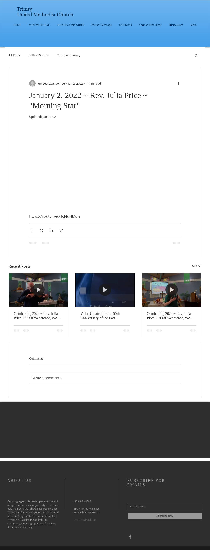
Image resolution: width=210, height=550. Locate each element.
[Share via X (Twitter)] (41, 230)
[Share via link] (61, 230)
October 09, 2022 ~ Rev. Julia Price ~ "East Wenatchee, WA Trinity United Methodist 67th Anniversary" (169, 316)
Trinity (24, 9)
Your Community (68, 55)
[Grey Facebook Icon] (130, 537)
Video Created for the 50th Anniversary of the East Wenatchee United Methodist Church (101, 316)
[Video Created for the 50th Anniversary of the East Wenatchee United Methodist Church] (105, 290)
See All (196, 266)
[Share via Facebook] (31, 230)
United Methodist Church (45, 14)
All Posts (14, 55)
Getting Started (38, 55)
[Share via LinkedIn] (51, 230)
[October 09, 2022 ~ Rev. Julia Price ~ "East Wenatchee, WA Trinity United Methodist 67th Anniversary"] (171, 290)
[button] (196, 55)
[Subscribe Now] (165, 516)
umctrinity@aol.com (85, 519)
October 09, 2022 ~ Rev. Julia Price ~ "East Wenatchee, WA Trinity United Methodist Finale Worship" (37, 316)
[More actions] (178, 83)
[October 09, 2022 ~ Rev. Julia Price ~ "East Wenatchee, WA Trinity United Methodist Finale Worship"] (38, 290)
